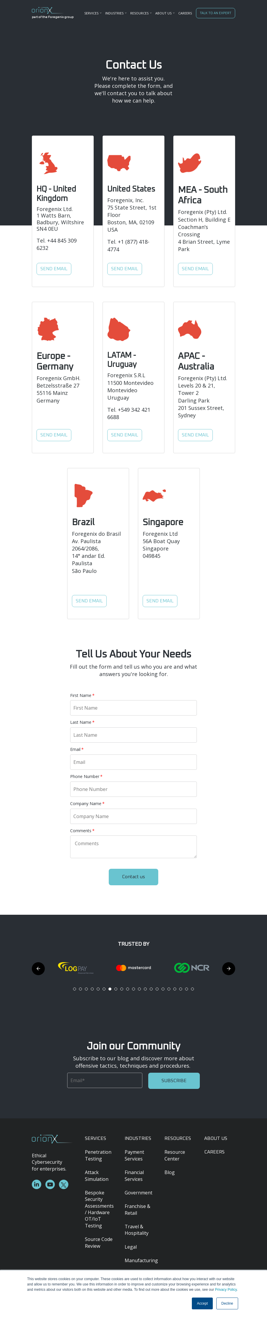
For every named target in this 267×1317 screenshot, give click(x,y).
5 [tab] (98, 989)
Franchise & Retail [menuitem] (137, 1209)
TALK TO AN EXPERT (215, 13)
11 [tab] (133, 989)
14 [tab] (151, 989)
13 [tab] (145, 989)
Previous (38, 968)
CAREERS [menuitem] (185, 13)
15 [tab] (157, 989)
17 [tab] (169, 989)
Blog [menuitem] (169, 1172)
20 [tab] (186, 989)
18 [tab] (175, 989)
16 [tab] (163, 989)
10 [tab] (128, 989)
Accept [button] (202, 1303)
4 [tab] (92, 989)
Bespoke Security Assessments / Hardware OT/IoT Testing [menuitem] (99, 1209)
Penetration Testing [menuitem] (98, 1155)
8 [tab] (116, 989)
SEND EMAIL (53, 268)
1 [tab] (75, 989)
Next (228, 968)
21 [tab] (192, 989)
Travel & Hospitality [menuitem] (137, 1229)
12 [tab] (139, 989)
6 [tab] (104, 989)
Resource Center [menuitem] (174, 1155)
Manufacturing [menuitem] (140, 1260)
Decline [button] (227, 1303)
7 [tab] (110, 989)
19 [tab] (181, 989)
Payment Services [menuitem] (134, 1155)
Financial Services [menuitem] (134, 1175)
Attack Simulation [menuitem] (96, 1175)
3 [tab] (86, 989)
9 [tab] (122, 989)
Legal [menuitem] (131, 1247)
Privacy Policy (226, 1290)
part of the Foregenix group (48, 17)
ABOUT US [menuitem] (215, 1138)
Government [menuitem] (138, 1192)
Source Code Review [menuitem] (99, 1242)
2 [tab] (80, 989)
